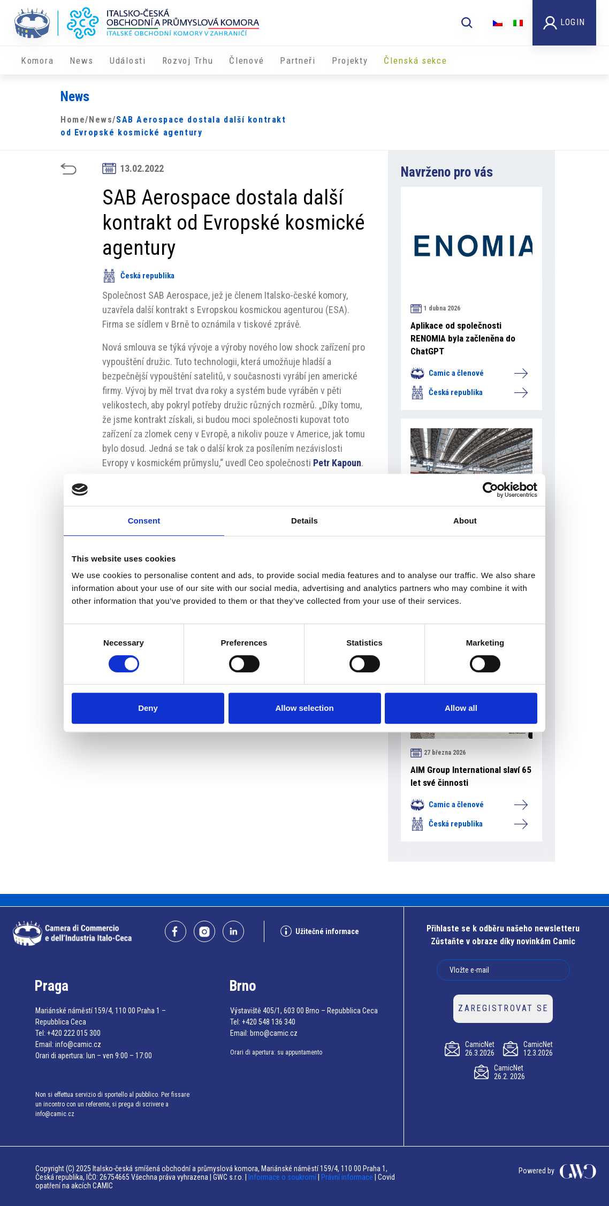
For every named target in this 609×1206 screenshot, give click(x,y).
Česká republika (138, 276)
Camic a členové (468, 373)
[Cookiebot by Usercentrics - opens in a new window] (490, 490)
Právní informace (347, 1177)
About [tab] (465, 520)
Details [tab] (304, 520)
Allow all (461, 707)
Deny (148, 707)
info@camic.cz (78, 1044)
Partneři (298, 60)
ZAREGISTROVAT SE (503, 1008)
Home (72, 120)
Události (128, 60)
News (82, 60)
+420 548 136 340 (268, 1022)
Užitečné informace (319, 931)
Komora (37, 60)
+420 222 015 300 (74, 1033)
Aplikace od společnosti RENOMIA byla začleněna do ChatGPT (462, 338)
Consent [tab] (144, 520)
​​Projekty (350, 60)
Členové (246, 60)
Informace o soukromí (283, 1177)
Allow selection (304, 707)
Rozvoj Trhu (188, 60)
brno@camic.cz (274, 1033)
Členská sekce (415, 60)
